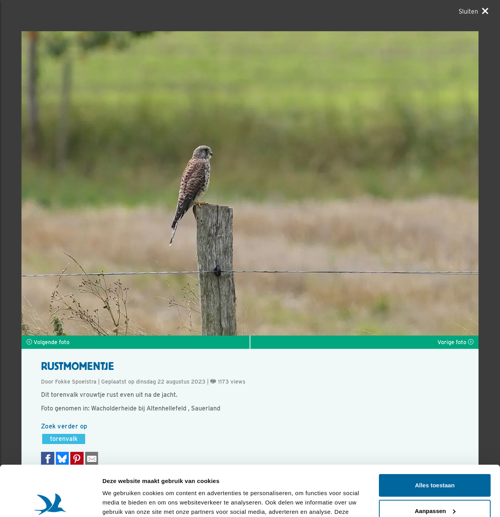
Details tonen (120, 501)
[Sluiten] (473, 11)
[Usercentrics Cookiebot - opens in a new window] (50, 502)
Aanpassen (435, 460)
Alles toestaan (435, 435)
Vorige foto (455, 342)
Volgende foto (48, 342)
